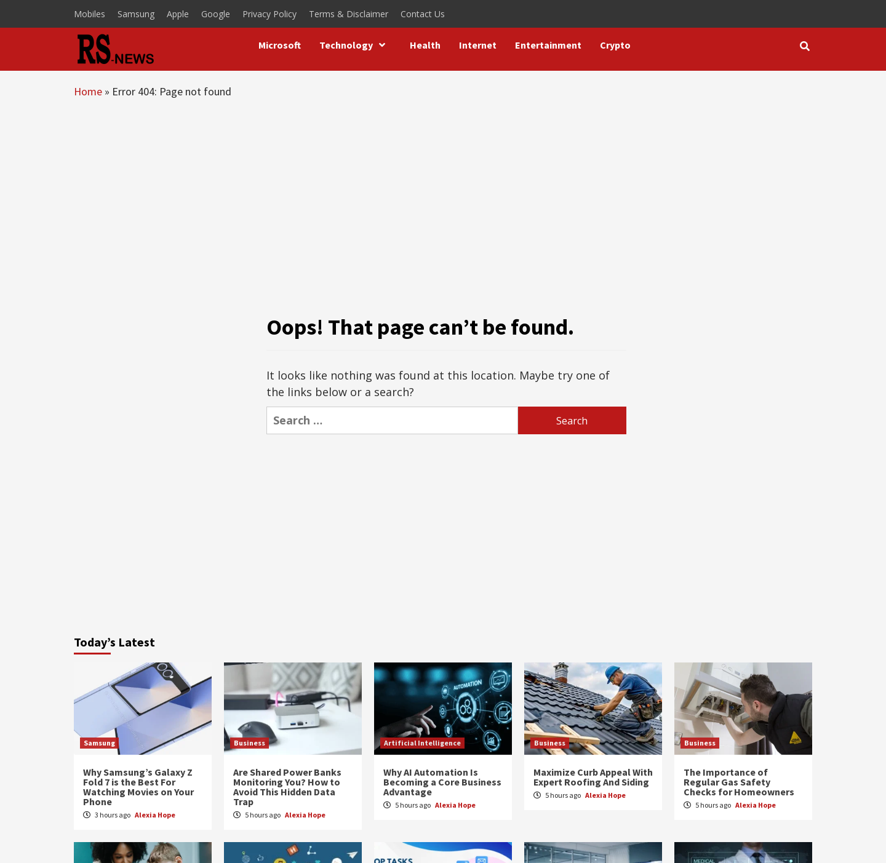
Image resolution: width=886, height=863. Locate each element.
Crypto (615, 45)
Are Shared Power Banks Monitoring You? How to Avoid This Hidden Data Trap (287, 787)
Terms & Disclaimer (348, 14)
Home (88, 91)
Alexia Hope (155, 814)
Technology (355, 45)
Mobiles (89, 14)
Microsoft (279, 45)
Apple (178, 14)
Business (249, 742)
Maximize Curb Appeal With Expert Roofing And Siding (593, 777)
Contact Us (423, 14)
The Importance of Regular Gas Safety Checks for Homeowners (739, 782)
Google (215, 14)
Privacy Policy (269, 14)
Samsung (136, 14)
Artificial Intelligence (422, 742)
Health (425, 45)
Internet (478, 45)
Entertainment (548, 45)
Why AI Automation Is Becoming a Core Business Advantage (442, 782)
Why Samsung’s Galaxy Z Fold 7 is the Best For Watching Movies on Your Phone (138, 787)
